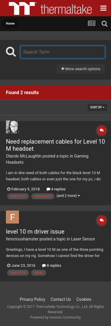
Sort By (97, 107)
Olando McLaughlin (23, 156)
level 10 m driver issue (35, 231)
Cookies (83, 299)
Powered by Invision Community (55, 317)
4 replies (56, 189)
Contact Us (61, 299)
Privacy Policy (32, 299)
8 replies (51, 265)
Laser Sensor (83, 239)
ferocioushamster (22, 239)
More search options (80, 69)
